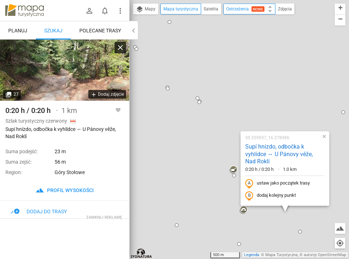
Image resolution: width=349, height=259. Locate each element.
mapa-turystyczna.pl (24, 10)
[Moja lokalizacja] (340, 243)
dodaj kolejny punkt (224, 110)
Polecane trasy (100, 30)
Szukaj (53, 30)
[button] (153, 17)
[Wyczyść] (120, 47)
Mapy (145, 9)
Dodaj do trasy (39, 211)
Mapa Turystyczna (281, 255)
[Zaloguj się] (89, 11)
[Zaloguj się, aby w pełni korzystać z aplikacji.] (118, 110)
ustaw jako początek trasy (231, 98)
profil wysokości (65, 190)
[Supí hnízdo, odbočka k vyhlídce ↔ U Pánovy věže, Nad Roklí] (64, 70)
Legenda (251, 255)
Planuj (17, 30)
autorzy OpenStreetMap (325, 255)
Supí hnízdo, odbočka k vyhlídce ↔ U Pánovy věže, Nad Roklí (233, 69)
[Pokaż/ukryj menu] (120, 11)
